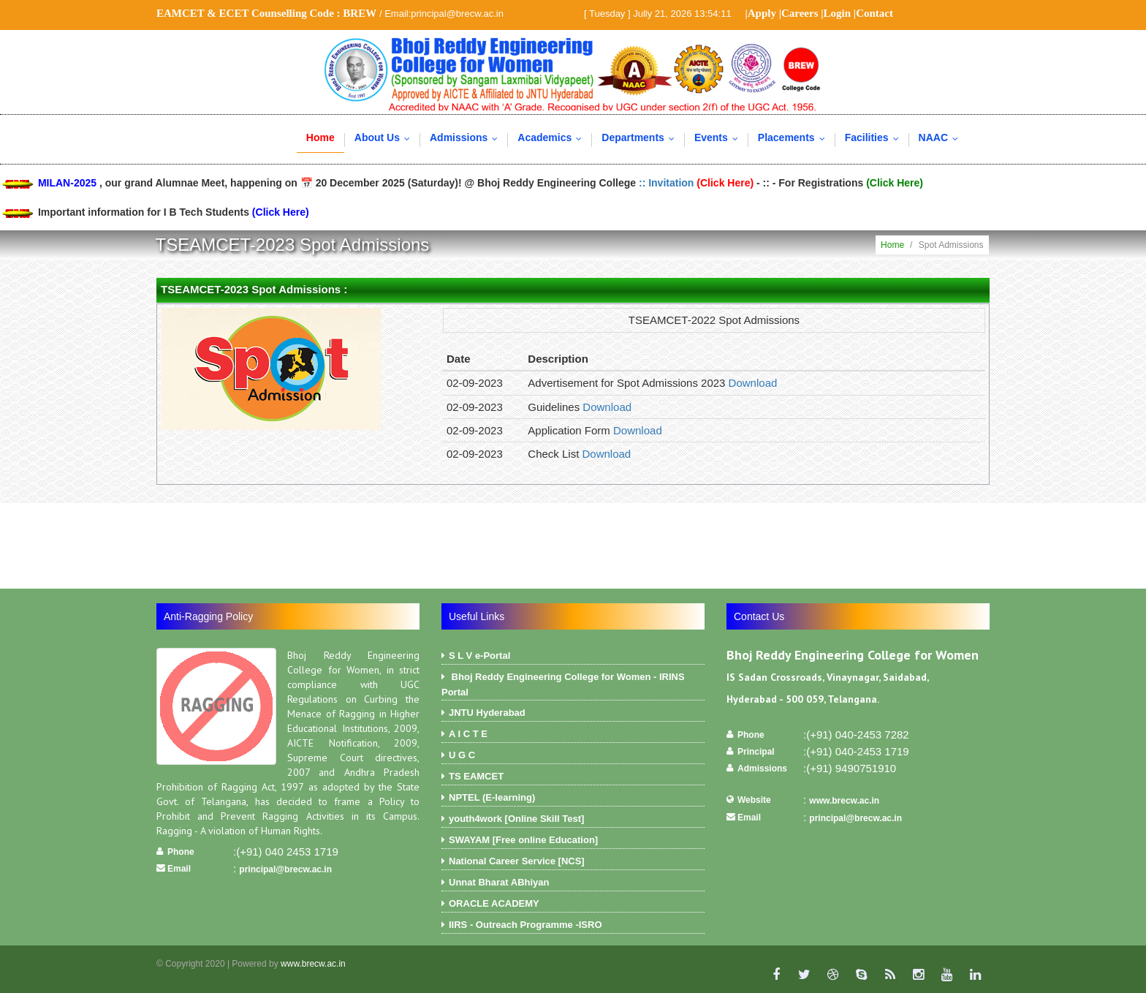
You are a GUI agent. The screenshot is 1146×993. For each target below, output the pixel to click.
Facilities (875, 137)
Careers (800, 13)
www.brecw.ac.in (844, 801)
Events (719, 137)
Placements (795, 137)
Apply (762, 13)
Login (837, 13)
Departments (641, 137)
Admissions (467, 137)
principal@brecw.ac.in (285, 869)
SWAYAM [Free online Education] (573, 841)
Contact (874, 13)
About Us (385, 137)
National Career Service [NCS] (573, 863)
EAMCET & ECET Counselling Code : (266, 13)
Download (753, 383)
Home (320, 137)
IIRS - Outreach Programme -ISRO (573, 926)
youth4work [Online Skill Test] (573, 820)
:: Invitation (697, 183)
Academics (552, 137)
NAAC (942, 137)
